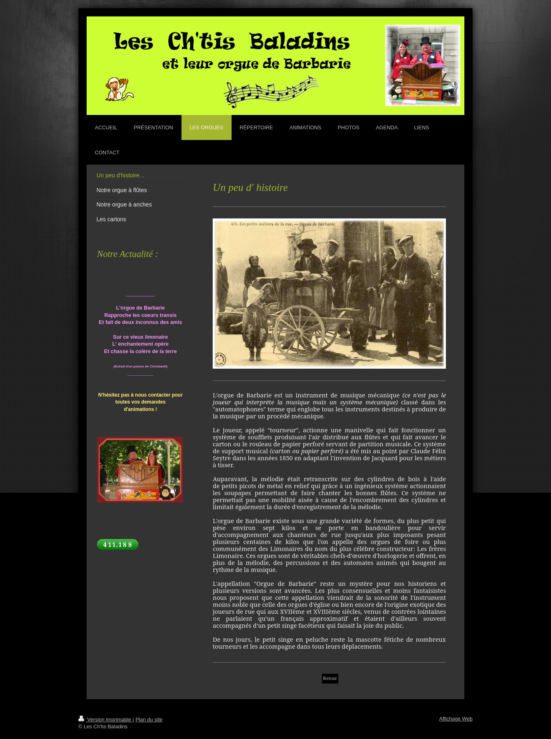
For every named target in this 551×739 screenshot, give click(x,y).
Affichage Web (456, 719)
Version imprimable (105, 720)
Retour (330, 678)
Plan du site (149, 720)
